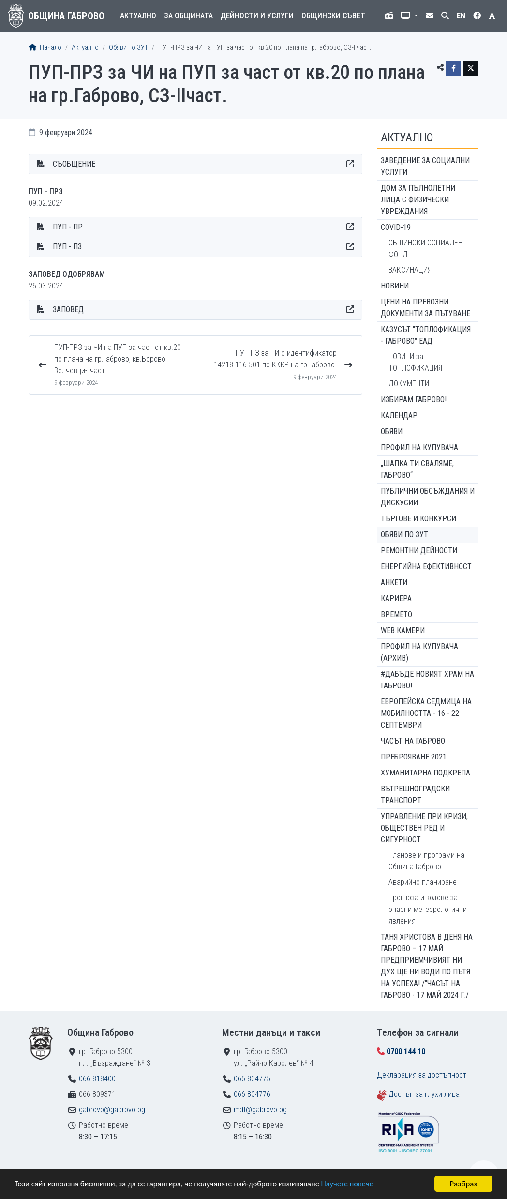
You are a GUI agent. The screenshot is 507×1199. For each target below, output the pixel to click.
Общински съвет (333, 15)
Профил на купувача (419, 447)
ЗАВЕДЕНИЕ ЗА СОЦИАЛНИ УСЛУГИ (425, 166)
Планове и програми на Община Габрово (426, 860)
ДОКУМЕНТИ (408, 383)
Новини (395, 285)
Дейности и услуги (257, 15)
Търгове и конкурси (418, 518)
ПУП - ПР (68, 226)
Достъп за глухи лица (424, 1094)
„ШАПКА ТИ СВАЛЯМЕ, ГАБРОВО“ (417, 469)
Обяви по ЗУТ (128, 48)
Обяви (392, 431)
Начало (45, 48)
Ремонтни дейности (419, 550)
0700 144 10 (406, 1051)
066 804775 (252, 1078)
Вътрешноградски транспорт (415, 794)
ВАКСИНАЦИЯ (410, 269)
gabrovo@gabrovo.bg (112, 1109)
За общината (188, 15)
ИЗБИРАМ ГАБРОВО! (414, 399)
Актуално (138, 15)
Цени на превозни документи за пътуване (425, 307)
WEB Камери (403, 630)
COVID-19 (396, 227)
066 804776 (252, 1094)
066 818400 (97, 1078)
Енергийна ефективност (426, 566)
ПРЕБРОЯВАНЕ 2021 (414, 756)
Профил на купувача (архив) (419, 652)
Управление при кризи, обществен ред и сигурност (424, 828)
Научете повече (359, 1185)
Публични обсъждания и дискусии (428, 496)
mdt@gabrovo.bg (260, 1109)
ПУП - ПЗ (67, 246)
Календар (399, 415)
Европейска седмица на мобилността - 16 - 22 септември (426, 713)
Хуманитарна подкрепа (425, 772)
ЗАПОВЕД (68, 309)
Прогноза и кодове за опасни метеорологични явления (427, 909)
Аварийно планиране (422, 882)
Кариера (396, 598)
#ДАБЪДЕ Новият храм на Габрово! (427, 679)
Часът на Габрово (413, 740)
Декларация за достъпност (421, 1074)
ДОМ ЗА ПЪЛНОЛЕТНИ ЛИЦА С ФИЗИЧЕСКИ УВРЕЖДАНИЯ (418, 199)
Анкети (394, 582)
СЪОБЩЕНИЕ (74, 163)
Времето (396, 614)
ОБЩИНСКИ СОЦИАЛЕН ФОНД (425, 248)
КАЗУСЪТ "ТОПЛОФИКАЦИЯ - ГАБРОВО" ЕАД (426, 335)
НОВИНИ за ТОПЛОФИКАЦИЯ (415, 362)
